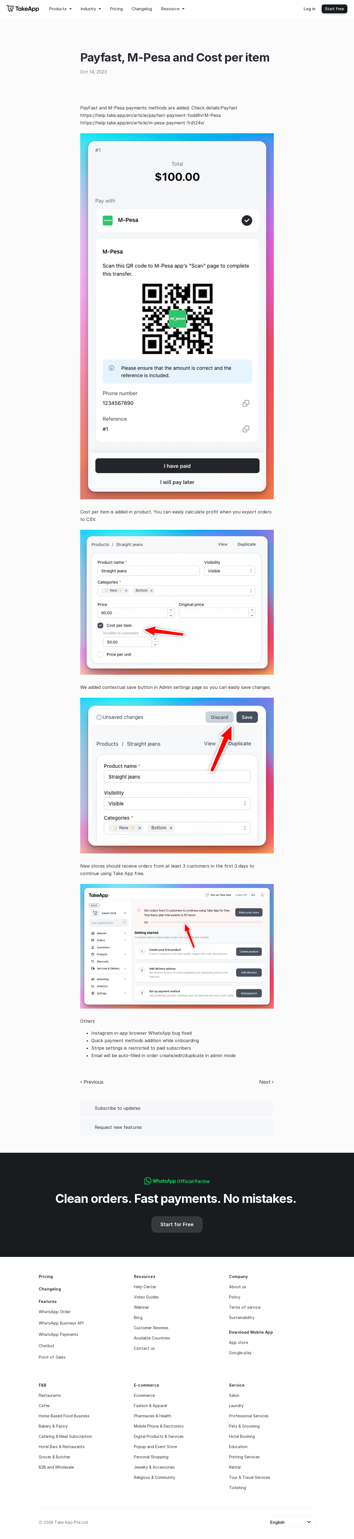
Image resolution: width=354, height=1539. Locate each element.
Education (238, 1446)
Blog (138, 1317)
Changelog (50, 1289)
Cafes (44, 1405)
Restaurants (50, 1395)
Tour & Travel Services (249, 1477)
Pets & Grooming (244, 1426)
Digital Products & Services (159, 1436)
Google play (240, 1352)
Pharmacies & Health (152, 1415)
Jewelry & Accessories (155, 1467)
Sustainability (241, 1317)
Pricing (46, 1276)
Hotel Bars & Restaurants (62, 1446)
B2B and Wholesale (56, 1467)
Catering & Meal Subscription (65, 1436)
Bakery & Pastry (53, 1426)
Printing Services (244, 1456)
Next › (266, 1082)
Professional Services (249, 1415)
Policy (234, 1297)
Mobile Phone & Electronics (159, 1426)
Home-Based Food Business (64, 1415)
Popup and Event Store (155, 1446)
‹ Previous (91, 1082)
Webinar (141, 1307)
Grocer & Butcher (54, 1456)
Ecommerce (144, 1395)
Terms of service (245, 1307)
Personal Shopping (151, 1456)
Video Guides (146, 1297)
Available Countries (152, 1338)
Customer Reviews (151, 1327)
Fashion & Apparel (150, 1405)
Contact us (144, 1348)
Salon (234, 1395)
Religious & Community (154, 1477)
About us (237, 1286)
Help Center (145, 1286)
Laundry (236, 1405)
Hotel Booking (242, 1436)
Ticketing (237, 1487)
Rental (235, 1467)
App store (238, 1342)
